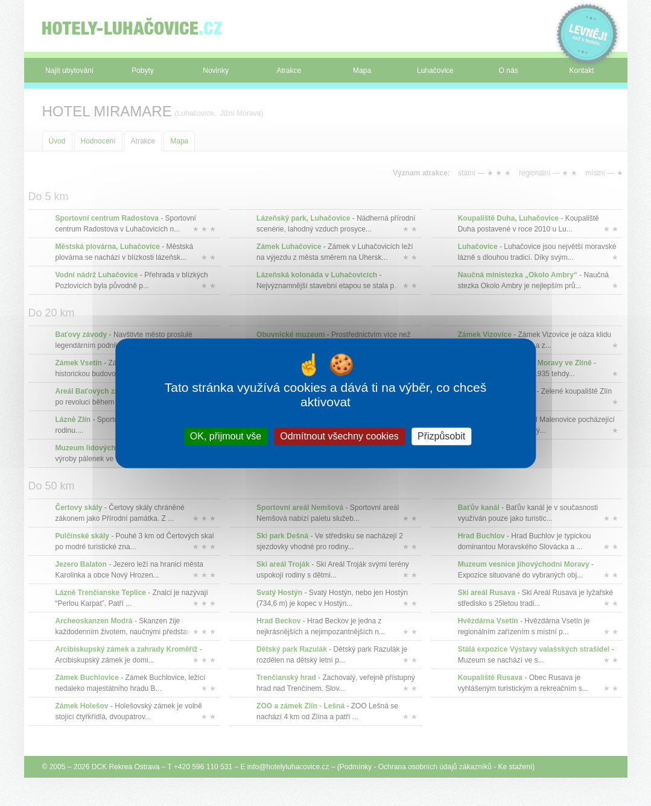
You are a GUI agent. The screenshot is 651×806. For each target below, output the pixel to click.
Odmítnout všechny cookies (339, 436)
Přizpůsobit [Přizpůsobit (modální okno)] (441, 436)
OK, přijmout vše (225, 436)
